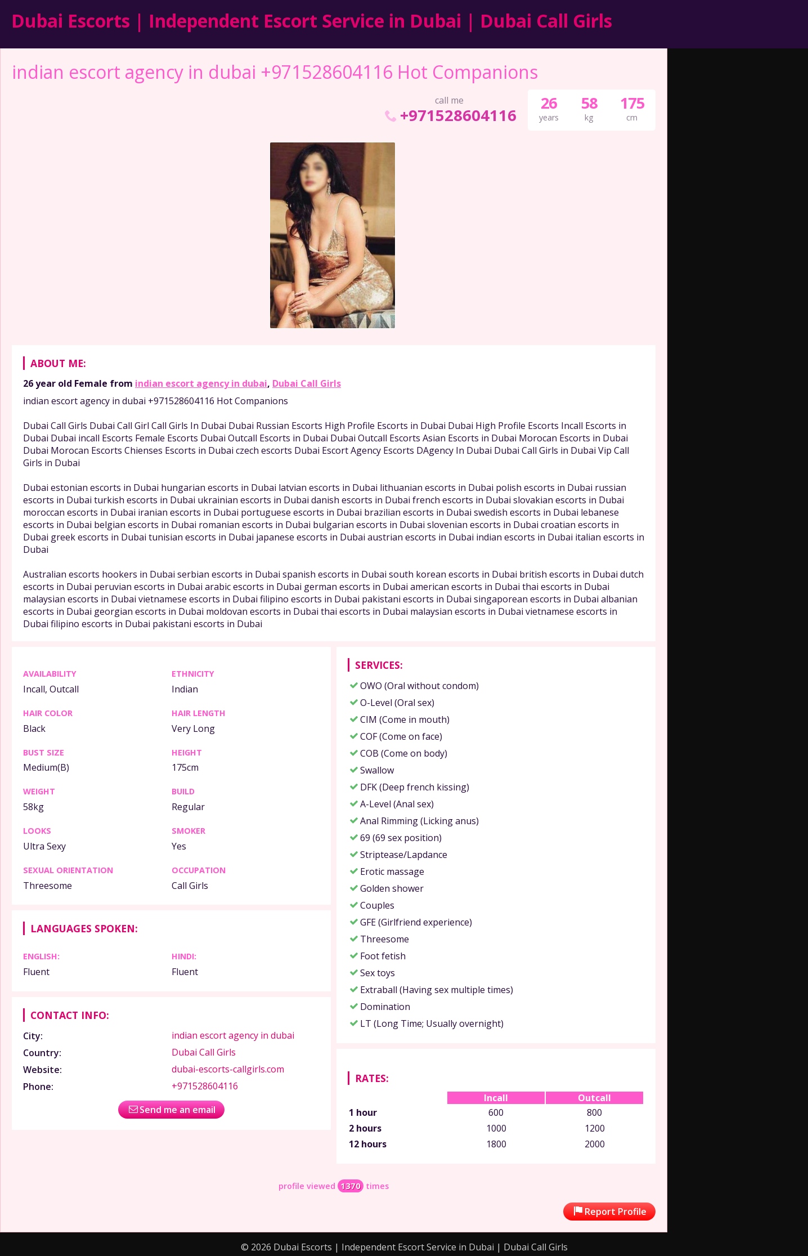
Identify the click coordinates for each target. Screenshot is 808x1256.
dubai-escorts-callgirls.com (228, 1069)
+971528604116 (449, 115)
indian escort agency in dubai (201, 383)
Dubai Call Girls (306, 383)
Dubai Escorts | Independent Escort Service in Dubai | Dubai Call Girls (311, 20)
